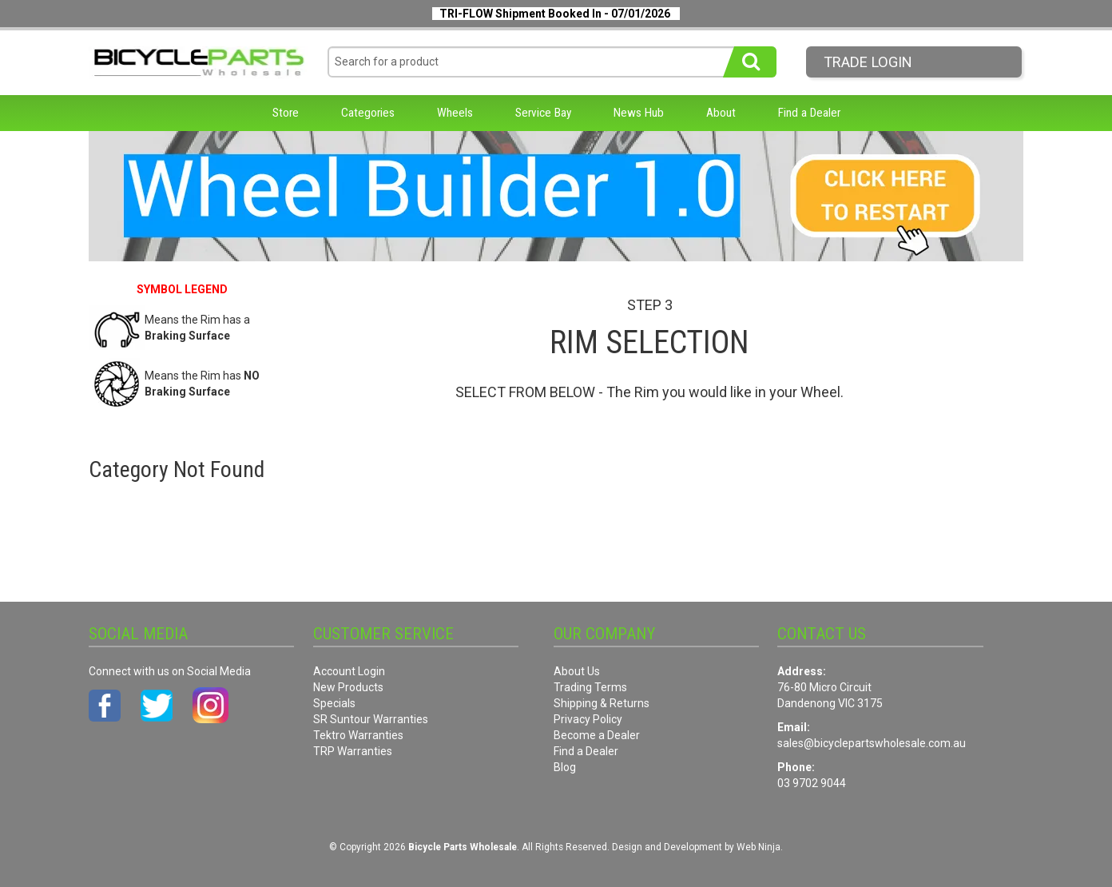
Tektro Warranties (358, 735)
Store (285, 112)
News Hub (639, 112)
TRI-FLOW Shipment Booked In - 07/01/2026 (554, 13)
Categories (368, 112)
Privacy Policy (588, 719)
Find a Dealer (809, 112)
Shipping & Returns (601, 703)
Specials (334, 703)
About (721, 112)
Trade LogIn (868, 62)
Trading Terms (590, 687)
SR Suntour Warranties (370, 719)
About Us (577, 671)
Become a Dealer (597, 735)
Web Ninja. (760, 847)
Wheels (455, 112)
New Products (348, 687)
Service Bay (543, 112)
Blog (565, 767)
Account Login (349, 671)
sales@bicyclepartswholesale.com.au (871, 743)
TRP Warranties (352, 751)
